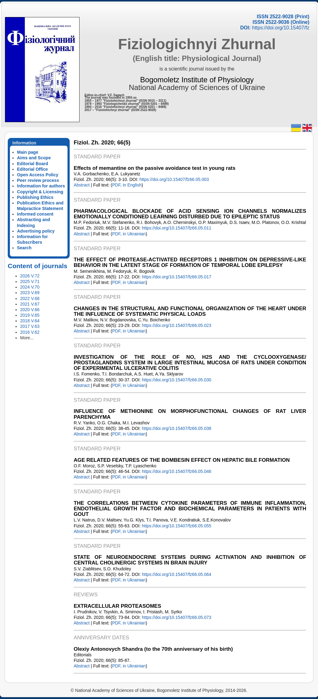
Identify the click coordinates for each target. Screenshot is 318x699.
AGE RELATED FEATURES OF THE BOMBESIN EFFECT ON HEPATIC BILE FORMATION (182, 460)
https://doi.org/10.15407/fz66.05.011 (176, 227)
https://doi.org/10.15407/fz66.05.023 (176, 325)
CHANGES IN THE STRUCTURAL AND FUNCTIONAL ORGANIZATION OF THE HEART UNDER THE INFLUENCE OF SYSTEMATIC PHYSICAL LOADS (190, 311)
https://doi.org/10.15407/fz (280, 27)
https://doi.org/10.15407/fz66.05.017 (176, 276)
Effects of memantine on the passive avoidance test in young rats (154, 168)
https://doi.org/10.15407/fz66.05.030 (176, 379)
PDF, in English (127, 184)
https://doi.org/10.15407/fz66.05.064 (176, 574)
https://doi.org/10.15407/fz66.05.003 (174, 179)
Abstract (81, 184)
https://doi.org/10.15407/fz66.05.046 (176, 471)
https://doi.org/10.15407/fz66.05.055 (176, 525)
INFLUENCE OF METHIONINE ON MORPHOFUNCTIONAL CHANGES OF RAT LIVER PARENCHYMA (190, 414)
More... (27, 337)
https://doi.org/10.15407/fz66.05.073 (176, 617)
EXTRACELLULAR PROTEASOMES (117, 606)
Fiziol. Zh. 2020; (94, 142)
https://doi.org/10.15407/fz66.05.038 (176, 428)
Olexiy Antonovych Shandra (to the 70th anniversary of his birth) (153, 649)
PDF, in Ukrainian (129, 233)
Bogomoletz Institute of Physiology (197, 79)
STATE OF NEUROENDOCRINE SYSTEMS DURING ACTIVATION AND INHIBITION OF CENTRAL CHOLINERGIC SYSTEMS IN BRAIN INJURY (190, 560)
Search (24, 247)
